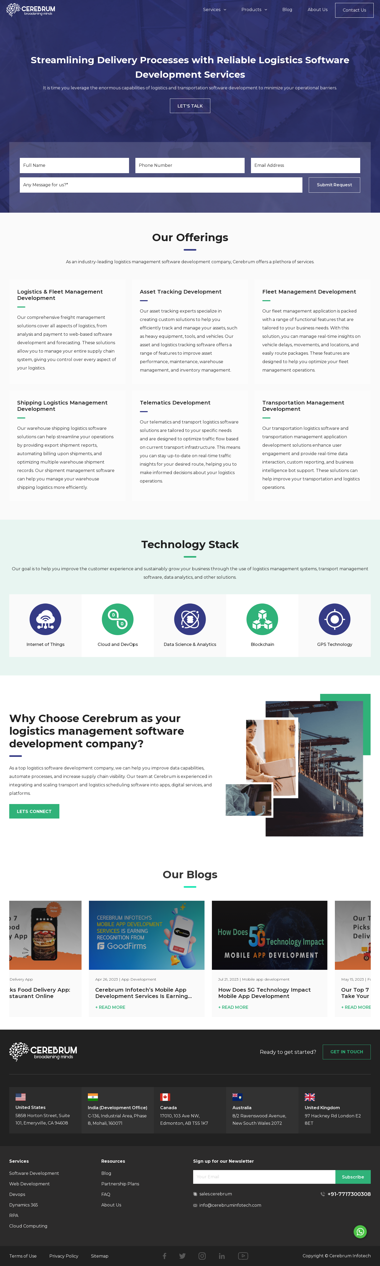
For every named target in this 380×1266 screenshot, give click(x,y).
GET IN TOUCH (346, 1051)
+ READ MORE (138, 1007)
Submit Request (334, 184)
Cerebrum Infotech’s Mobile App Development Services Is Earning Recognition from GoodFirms (169, 993)
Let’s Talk (190, 106)
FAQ (105, 1194)
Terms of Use (23, 1256)
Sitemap (99, 1256)
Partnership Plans (120, 1183)
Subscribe (353, 1177)
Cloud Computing (28, 1226)
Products (254, 9)
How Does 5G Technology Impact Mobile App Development (292, 993)
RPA (13, 1215)
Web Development (29, 1183)
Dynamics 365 (23, 1204)
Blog (287, 9)
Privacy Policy (63, 1256)
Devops (17, 1194)
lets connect (34, 811)
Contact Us (354, 10)
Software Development (34, 1173)
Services (214, 9)
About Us (317, 9)
